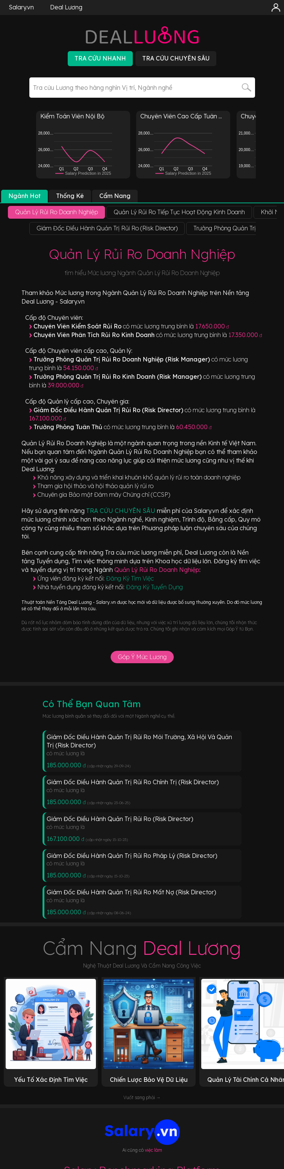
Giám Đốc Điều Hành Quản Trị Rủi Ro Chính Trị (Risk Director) (133, 782)
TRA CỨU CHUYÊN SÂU (121, 510)
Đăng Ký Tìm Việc (130, 578)
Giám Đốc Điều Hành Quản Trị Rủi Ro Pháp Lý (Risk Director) (132, 855)
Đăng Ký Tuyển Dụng (154, 587)
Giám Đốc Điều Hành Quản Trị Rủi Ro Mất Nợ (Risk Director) (131, 892)
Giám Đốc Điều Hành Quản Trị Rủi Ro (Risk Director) (120, 819)
